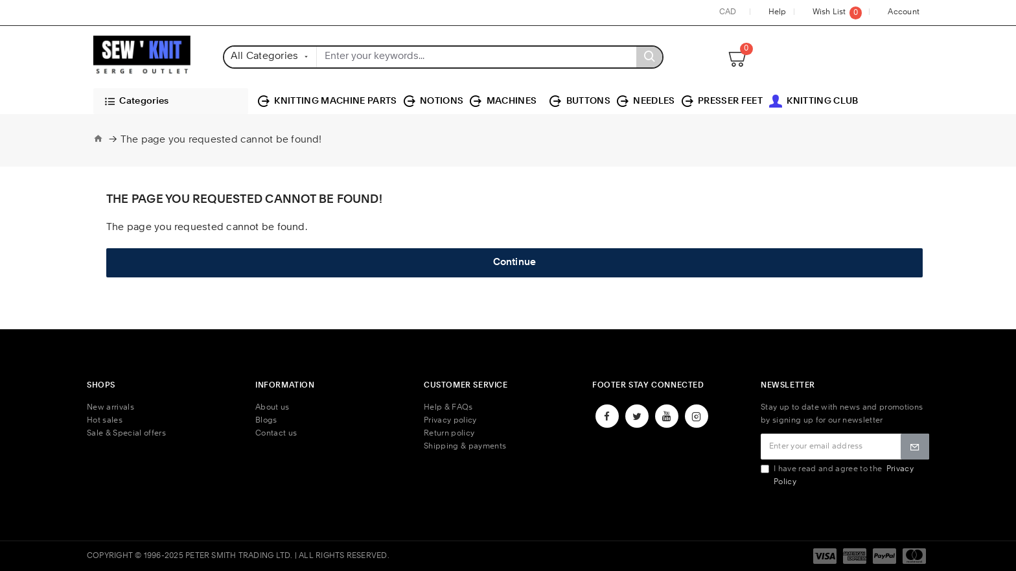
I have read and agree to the (837, 475)
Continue (515, 263)
